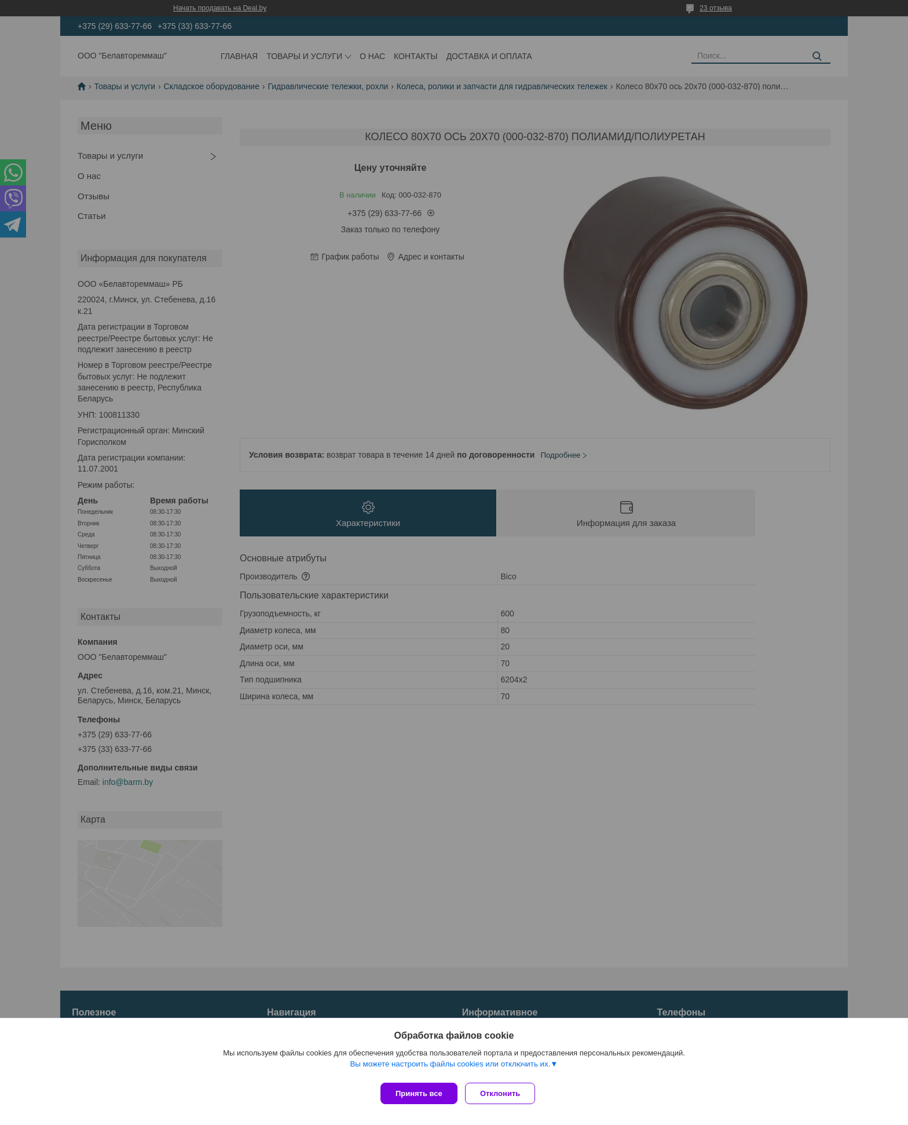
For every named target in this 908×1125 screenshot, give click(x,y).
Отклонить (504, 1093)
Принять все (419, 1093)
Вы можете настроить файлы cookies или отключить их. (450, 1068)
